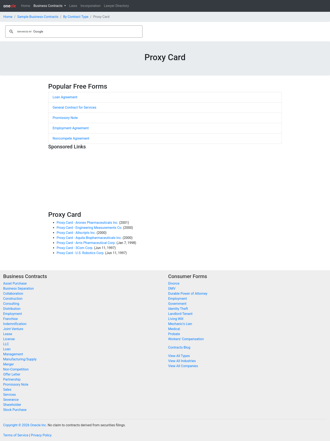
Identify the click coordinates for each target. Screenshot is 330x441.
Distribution (11, 309)
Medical (174, 329)
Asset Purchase (15, 283)
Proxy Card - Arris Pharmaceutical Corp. (86, 243)
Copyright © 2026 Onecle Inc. (25, 425)
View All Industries (182, 361)
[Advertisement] (165, 181)
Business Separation (18, 288)
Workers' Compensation (186, 339)
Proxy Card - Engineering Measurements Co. (89, 228)
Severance (11, 400)
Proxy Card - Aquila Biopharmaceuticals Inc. (89, 238)
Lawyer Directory (116, 6)
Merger (8, 364)
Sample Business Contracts (38, 17)
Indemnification (14, 324)
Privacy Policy (41, 435)
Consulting (11, 304)
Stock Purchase (15, 410)
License (9, 339)
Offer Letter (11, 374)
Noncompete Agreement (71, 138)
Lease (7, 334)
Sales (7, 390)
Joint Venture (13, 329)
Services (9, 395)
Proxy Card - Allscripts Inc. (76, 233)
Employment (12, 314)
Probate (174, 334)
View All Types (179, 356)
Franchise (10, 319)
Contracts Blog (179, 347)
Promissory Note (65, 118)
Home (25, 6)
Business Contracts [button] (48, 6)
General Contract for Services (74, 107)
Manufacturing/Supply (20, 359)
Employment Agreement (71, 128)
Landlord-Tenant (180, 314)
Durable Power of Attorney (187, 294)
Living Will (175, 319)
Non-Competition (16, 369)
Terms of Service (15, 435)
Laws (73, 6)
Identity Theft (178, 309)
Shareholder (12, 405)
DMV (172, 288)
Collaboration (13, 294)
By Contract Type (75, 17)
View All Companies (183, 366)
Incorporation (91, 6)
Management (13, 354)
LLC (6, 344)
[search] (73, 31)
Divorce (173, 283)
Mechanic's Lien (180, 324)
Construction (13, 299)
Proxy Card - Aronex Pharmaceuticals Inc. (87, 223)
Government (177, 304)
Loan (7, 349)
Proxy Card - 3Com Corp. (75, 248)
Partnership (11, 379)
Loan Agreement (65, 97)
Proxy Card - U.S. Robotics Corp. (80, 253)
